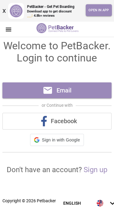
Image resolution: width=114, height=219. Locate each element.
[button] (57, 140)
